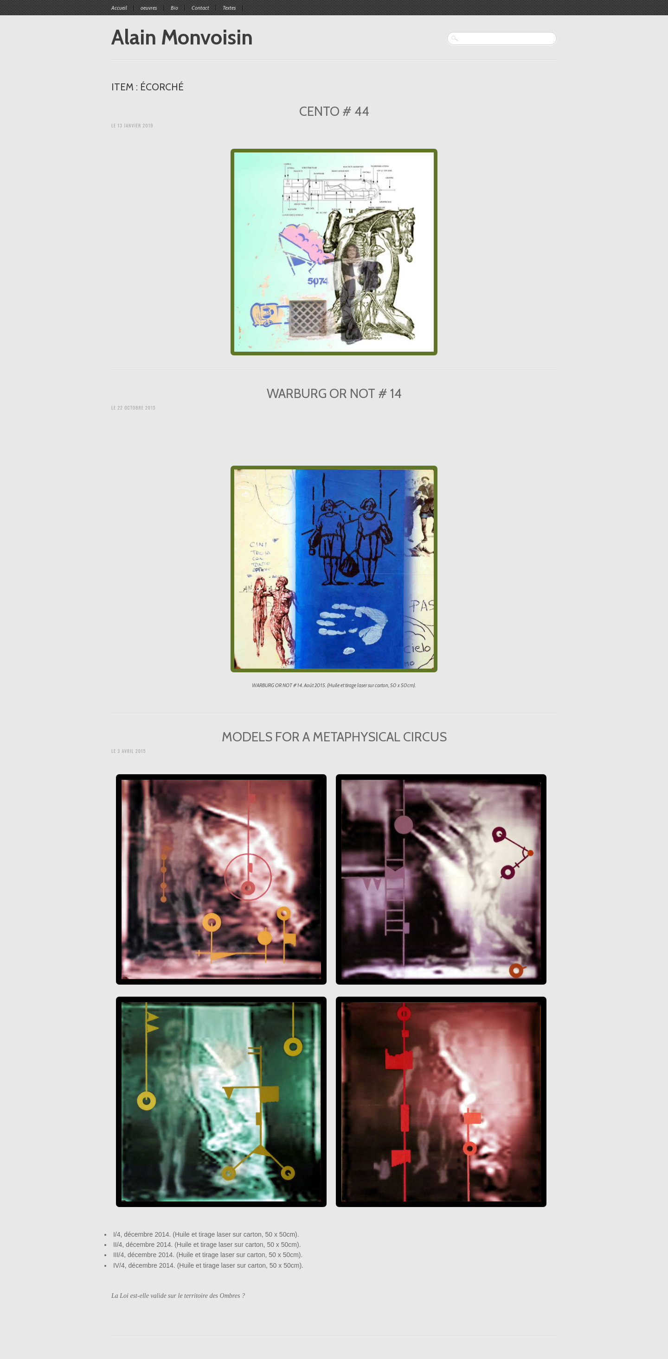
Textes (229, 8)
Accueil (119, 8)
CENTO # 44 (334, 111)
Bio (174, 8)
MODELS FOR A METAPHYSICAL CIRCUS (334, 737)
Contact (200, 8)
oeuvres (149, 8)
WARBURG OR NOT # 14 (334, 393)
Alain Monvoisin (182, 37)
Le (132, 125)
